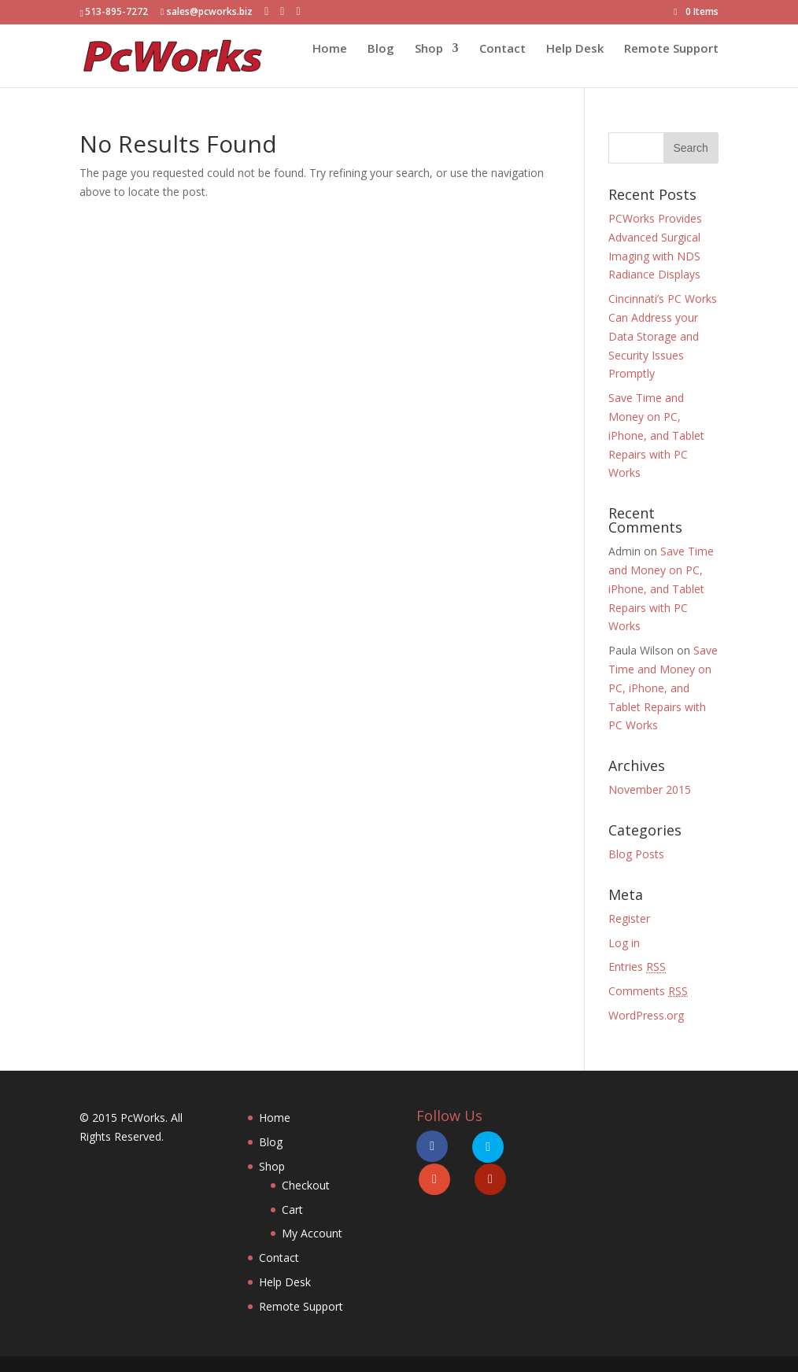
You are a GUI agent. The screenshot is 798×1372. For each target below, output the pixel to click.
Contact (502, 64)
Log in (624, 942)
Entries (637, 966)
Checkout (306, 1185)
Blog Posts (636, 853)
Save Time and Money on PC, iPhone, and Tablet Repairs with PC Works (656, 435)
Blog (381, 64)
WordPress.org (646, 1015)
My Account (312, 1233)
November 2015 (649, 789)
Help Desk (575, 64)
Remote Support (671, 64)
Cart (292, 1209)
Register (629, 918)
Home (329, 64)
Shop (429, 64)
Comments (648, 990)
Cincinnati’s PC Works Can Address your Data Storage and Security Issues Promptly (662, 336)
